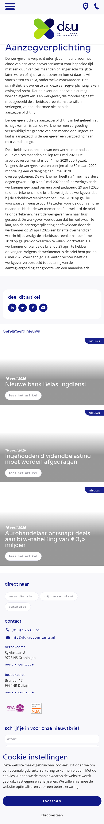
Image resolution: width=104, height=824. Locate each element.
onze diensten (22, 596)
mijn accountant (59, 596)
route (9, 664)
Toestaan (52, 801)
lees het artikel (23, 395)
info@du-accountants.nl (33, 637)
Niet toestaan (52, 815)
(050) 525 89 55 (26, 630)
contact (24, 664)
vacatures (18, 607)
